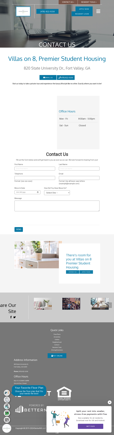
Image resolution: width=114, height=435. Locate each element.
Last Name (63, 164)
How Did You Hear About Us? (55, 188)
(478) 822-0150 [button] (65, 77)
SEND (18, 229)
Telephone (18, 174)
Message (18, 198)
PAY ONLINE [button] (57, 356)
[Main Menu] (6, 428)
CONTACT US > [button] (68, 2)
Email (61, 174)
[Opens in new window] (33, 408)
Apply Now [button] (84, 9)
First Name (18, 164)
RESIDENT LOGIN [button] (82, 14)
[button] (23, 11)
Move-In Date (19, 188)
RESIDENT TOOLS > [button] (89, 2)
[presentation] (33, 218)
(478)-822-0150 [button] (47, 11)
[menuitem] (7, 393)
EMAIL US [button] (48, 77)
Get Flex (90, 426)
